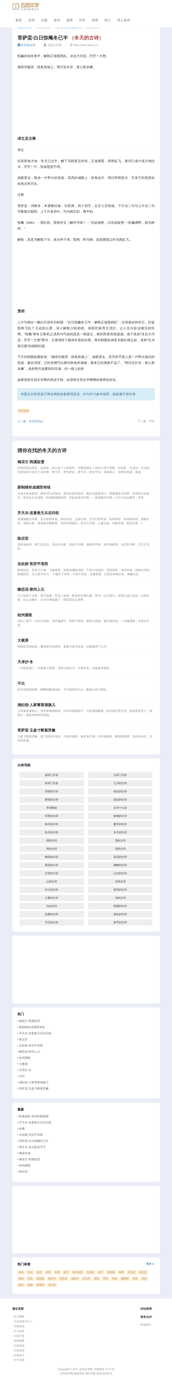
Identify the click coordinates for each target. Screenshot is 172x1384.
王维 (30, 1278)
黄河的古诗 (120, 889)
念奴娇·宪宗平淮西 (32, 564)
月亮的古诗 (51, 873)
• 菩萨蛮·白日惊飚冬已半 (33, 1140)
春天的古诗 (51, 824)
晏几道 (52, 1285)
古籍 (44, 20)
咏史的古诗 (120, 791)
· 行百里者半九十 (22, 1321)
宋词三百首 (51, 783)
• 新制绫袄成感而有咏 (31, 1027)
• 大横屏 (22, 1064)
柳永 (21, 1285)
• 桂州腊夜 (24, 1057)
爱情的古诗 (51, 799)
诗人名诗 (123, 20)
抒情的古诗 (51, 791)
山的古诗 (51, 881)
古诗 (31, 20)
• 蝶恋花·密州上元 (28, 1051)
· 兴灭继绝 (18, 1316)
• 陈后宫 (22, 1039)
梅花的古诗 (51, 856)
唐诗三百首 (51, 775)
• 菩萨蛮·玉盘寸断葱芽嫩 (33, 1088)
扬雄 (30, 1285)
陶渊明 (125, 1278)
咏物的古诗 (120, 815)
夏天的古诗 (120, 824)
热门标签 (86, 1264)
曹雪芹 (40, 1285)
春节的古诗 (120, 922)
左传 (39, 1272)
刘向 (144, 1278)
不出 (21, 683)
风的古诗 (51, 848)
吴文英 (143, 1272)
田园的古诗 (120, 906)
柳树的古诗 (120, 865)
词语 (95, 20)
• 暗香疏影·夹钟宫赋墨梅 (33, 1116)
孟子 (66, 1272)
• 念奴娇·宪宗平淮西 (30, 1045)
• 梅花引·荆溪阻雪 (28, 1021)
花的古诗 (120, 848)
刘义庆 (86, 1278)
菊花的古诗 (51, 865)
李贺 (105, 1278)
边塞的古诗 (51, 914)
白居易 (90, 1272)
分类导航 (24, 765)
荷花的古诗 (120, 856)
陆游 (21, 1278)
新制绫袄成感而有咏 (34, 487)
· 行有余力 (18, 1355)
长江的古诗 (51, 889)
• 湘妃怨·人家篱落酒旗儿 (33, 1082)
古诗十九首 (120, 807)
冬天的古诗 (26, 45)
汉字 (82, 20)
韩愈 (121, 1272)
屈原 (96, 1278)
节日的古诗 (51, 922)
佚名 (21, 1272)
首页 (18, 20)
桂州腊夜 (24, 615)
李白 (30, 1272)
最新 (20, 1109)
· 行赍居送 (18, 1345)
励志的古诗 (120, 799)
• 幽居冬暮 (24, 1153)
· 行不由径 (18, 1331)
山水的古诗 (120, 873)
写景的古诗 (51, 815)
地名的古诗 (120, 914)
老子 (100, 1272)
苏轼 (48, 1272)
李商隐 (111, 1272)
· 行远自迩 (18, 1350)
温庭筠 (75, 1278)
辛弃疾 (131, 1272)
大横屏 (22, 640)
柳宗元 (52, 1278)
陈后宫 (22, 538)
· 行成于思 (18, 1336)
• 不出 (21, 1076)
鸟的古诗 (120, 897)
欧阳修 (40, 1278)
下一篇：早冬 (146, 421)
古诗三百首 (120, 775)
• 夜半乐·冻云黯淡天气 (31, 1147)
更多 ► (150, 1263)
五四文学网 (39, 380)
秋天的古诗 (51, 832)
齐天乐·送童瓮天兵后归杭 (38, 513)
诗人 (107, 20)
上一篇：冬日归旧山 (30, 421)
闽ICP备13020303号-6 (98, 1373)
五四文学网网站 (87, 380)
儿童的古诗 (51, 897)
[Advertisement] (86, 104)
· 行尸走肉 (18, 1359)
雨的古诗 (51, 840)
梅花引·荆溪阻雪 (30, 462)
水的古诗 (120, 881)
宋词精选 (51, 807)
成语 (69, 20)
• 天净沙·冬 (24, 1070)
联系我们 (145, 1324)
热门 (20, 1014)
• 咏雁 (21, 1128)
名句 (57, 20)
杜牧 (114, 1278)
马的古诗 (51, 906)
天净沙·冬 (25, 662)
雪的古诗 (120, 840)
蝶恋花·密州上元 (30, 589)
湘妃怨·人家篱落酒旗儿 (36, 705)
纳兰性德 (23, 410)
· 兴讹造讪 (18, 1326)
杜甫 (57, 1272)
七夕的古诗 (120, 783)
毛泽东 (63, 1278)
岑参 (135, 1278)
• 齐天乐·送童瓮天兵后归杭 (34, 1033)
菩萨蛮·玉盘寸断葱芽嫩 (36, 730)
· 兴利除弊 (18, 1340)
